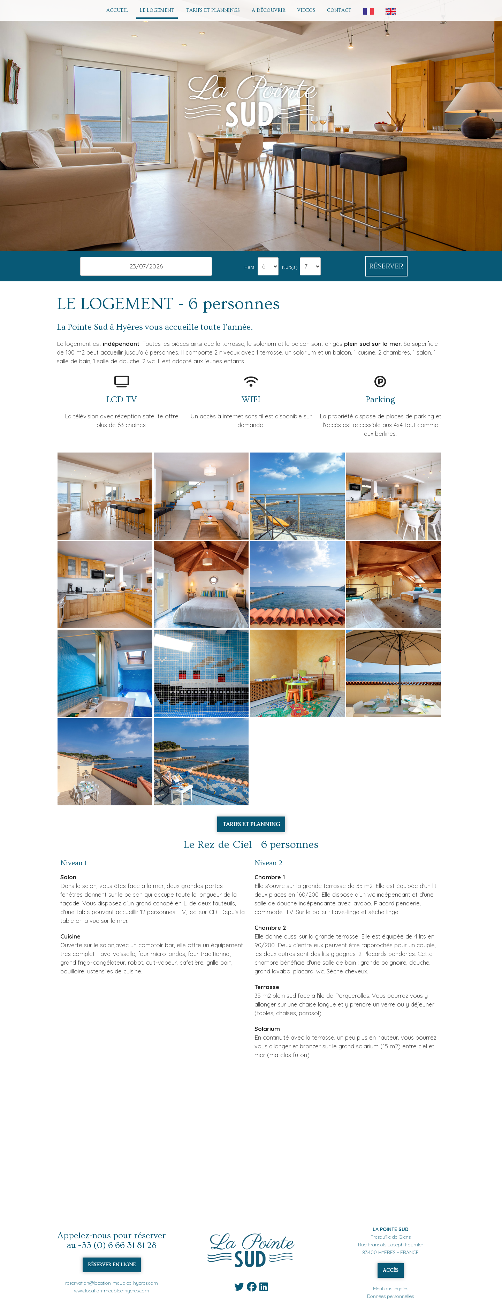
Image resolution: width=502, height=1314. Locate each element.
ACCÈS (390, 1270)
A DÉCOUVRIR (269, 10)
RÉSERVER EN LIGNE (112, 1265)
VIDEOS (306, 10)
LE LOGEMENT (157, 10)
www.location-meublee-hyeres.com (111, 1291)
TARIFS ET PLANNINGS (213, 10)
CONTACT (339, 10)
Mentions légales (390, 1288)
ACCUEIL (117, 10)
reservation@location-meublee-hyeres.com (111, 1283)
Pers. (250, 267)
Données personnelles (390, 1296)
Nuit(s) (290, 267)
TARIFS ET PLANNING (251, 824)
